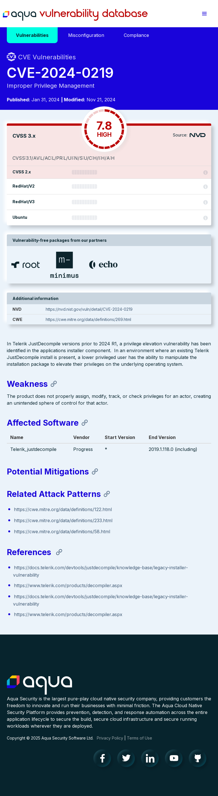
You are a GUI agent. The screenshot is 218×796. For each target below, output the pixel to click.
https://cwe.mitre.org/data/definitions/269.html (88, 319)
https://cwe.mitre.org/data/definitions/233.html (63, 520)
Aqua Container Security (39, 685)
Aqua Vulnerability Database (75, 15)
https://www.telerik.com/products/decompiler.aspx (68, 585)
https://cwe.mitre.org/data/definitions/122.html (63, 509)
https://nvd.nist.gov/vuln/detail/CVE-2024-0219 (89, 309)
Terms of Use (139, 738)
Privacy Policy (110, 738)
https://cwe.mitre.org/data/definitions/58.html (62, 531)
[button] (204, 13)
